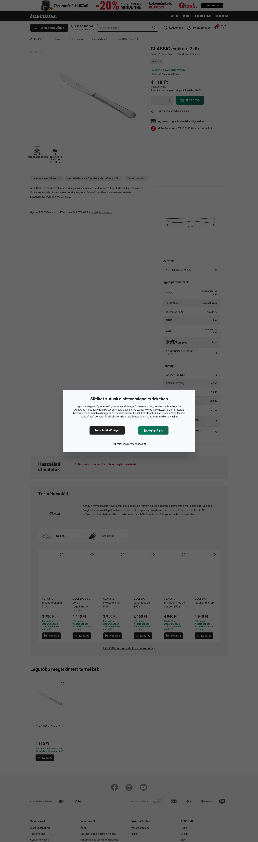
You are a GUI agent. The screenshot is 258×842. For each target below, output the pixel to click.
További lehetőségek (107, 430)
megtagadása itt (136, 444)
